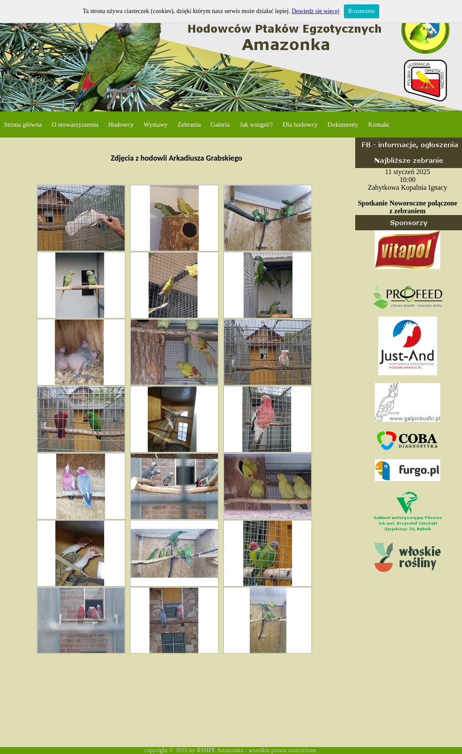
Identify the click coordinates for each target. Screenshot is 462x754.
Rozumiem (361, 11)
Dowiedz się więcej (316, 11)
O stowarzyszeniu (75, 124)
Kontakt (378, 124)
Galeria (220, 124)
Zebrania (188, 124)
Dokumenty (342, 124)
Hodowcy (120, 124)
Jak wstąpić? (256, 124)
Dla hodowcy (299, 124)
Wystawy (155, 124)
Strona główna (23, 124)
